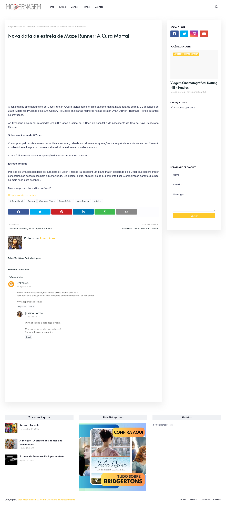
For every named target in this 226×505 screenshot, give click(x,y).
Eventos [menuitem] (99, 6)
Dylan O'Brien (65, 201)
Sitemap (217, 499)
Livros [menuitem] (62, 6)
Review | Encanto (29, 425)
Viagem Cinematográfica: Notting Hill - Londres (193, 85)
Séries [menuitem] (74, 6)
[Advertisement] (195, 136)
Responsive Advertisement (22, 195)
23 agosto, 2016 (24, 286)
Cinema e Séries (47, 201)
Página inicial (14, 26)
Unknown (22, 283)
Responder (22, 307)
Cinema (31, 201)
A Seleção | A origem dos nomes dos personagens (40, 442)
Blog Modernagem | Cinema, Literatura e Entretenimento (46, 499)
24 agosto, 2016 (32, 317)
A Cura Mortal (28, 26)
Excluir (31, 307)
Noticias (97, 201)
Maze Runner (83, 201)
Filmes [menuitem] (86, 6)
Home (183, 499)
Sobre (193, 499)
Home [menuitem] (51, 6)
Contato (205, 499)
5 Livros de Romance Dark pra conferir (41, 456)
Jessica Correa (48, 238)
